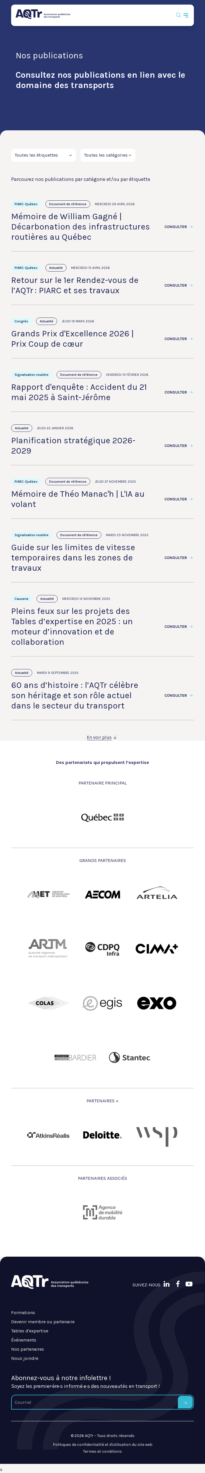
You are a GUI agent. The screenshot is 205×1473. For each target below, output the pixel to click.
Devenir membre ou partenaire (43, 1321)
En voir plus (102, 737)
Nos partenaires (27, 1349)
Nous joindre (24, 1358)
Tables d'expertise (29, 1331)
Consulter (179, 226)
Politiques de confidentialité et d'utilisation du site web (102, 1444)
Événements (23, 1340)
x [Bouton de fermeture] (1, 1469)
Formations (23, 1312)
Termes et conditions (102, 1451)
